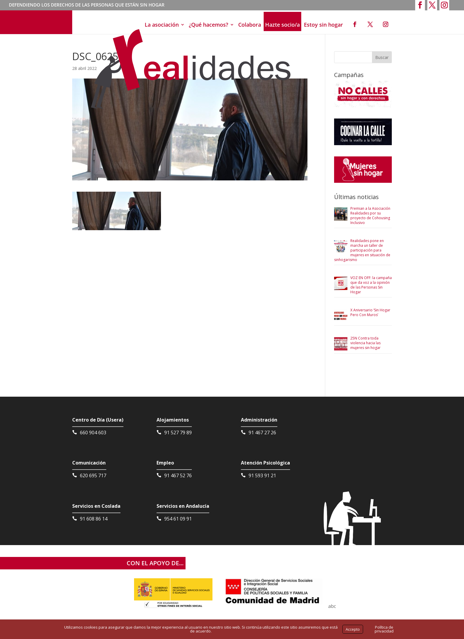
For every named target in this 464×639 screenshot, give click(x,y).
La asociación (162, 24)
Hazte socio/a (282, 24)
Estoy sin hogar (323, 24)
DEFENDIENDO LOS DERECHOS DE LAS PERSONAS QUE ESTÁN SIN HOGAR (87, 5)
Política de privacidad (384, 629)
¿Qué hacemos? (208, 24)
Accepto (353, 629)
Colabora (249, 24)
